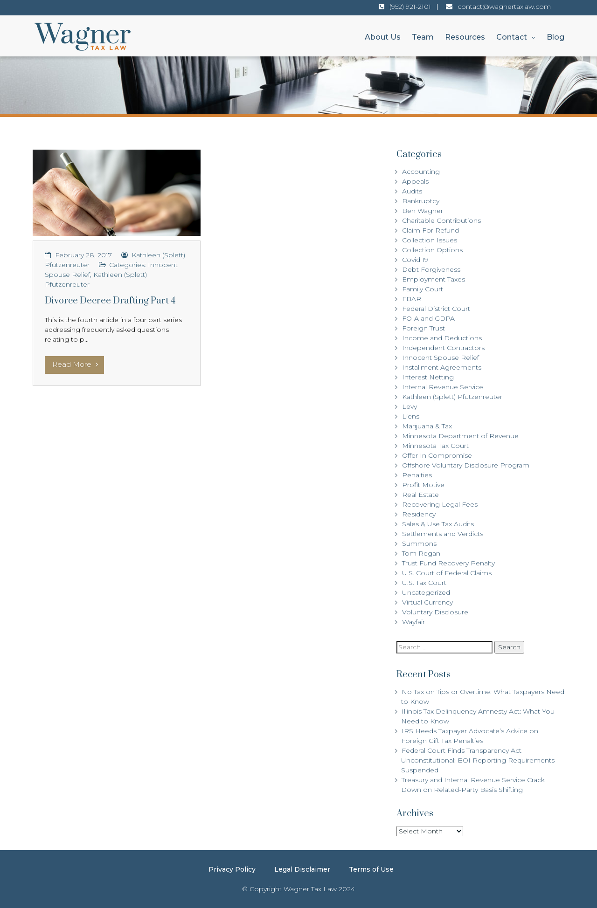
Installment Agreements (441, 367)
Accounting (421, 171)
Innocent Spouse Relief (440, 357)
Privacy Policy (232, 869)
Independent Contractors (443, 348)
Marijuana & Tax (427, 426)
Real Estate (420, 494)
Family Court (422, 289)
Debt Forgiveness (431, 269)
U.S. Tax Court (424, 582)
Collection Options (432, 250)
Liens (410, 416)
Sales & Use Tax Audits (438, 524)
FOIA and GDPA (428, 318)
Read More (75, 364)
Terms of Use (371, 869)
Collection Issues (429, 240)
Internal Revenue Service (442, 387)
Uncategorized (426, 592)
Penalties (417, 475)
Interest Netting (428, 377)
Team (423, 37)
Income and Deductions (442, 338)
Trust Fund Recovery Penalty (448, 563)
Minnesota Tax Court (435, 445)
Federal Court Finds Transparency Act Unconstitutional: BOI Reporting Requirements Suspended (478, 760)
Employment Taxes (433, 279)
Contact (511, 37)
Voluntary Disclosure (435, 612)
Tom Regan (421, 553)
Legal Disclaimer (302, 869)
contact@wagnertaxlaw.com (504, 6)
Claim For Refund (430, 230)
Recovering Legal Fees (440, 504)
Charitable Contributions (441, 220)
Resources (465, 37)
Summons (419, 543)
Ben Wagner (422, 210)
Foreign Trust (423, 328)
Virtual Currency (427, 602)
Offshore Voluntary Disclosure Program (465, 465)
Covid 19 (415, 259)
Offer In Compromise (437, 455)
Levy (409, 406)
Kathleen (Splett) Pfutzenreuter (452, 396)
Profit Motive (423, 485)
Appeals (415, 181)
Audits (412, 191)
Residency (419, 514)
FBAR (411, 299)
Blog (555, 37)
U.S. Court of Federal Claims (447, 573)
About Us (383, 37)
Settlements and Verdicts (442, 534)
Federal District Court (436, 308)
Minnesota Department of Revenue (460, 436)
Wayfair (413, 622)
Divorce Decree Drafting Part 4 (110, 301)
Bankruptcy (420, 201)
